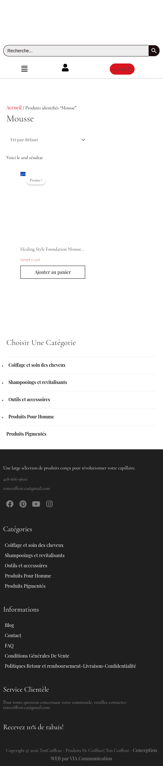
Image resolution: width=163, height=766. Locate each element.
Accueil (14, 107)
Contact (13, 635)
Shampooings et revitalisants (37, 382)
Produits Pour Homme (31, 417)
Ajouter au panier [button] (53, 272)
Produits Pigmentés (26, 434)
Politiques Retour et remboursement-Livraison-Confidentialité (70, 666)
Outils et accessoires (29, 399)
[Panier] (122, 69)
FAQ (9, 645)
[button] (24, 69)
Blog (9, 625)
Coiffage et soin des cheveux (36, 365)
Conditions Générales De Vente (37, 655)
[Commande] (46, 140)
